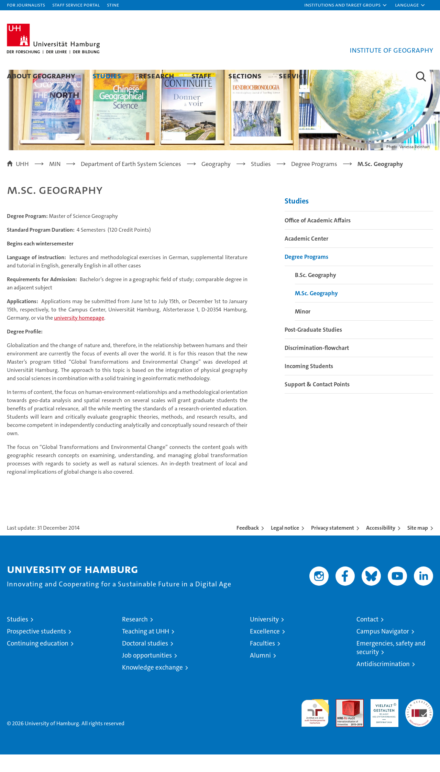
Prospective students (36, 648)
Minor (302, 329)
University (264, 636)
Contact (367, 636)
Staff (201, 75)
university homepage (79, 335)
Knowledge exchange (152, 685)
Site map (417, 545)
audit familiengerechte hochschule (315, 727)
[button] (345, 5)
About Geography (41, 75)
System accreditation (419, 724)
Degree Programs (306, 274)
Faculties (262, 661)
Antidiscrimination (383, 681)
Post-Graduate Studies (313, 347)
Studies (106, 75)
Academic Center (306, 256)
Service (293, 75)
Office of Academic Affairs (318, 238)
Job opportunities (147, 673)
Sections (245, 75)
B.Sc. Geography (315, 292)
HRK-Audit (383, 720)
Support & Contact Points (317, 402)
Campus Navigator (382, 648)
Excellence (265, 648)
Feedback (247, 545)
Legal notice (285, 545)
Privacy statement (332, 545)
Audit (342, 720)
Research (156, 75)
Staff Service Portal (76, 4)
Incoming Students (309, 383)
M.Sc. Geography (316, 311)
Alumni (260, 673)
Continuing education (37, 661)
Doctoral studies (145, 661)
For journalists (26, 4)
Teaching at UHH (145, 648)
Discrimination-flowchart (317, 365)
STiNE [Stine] (113, 4)
